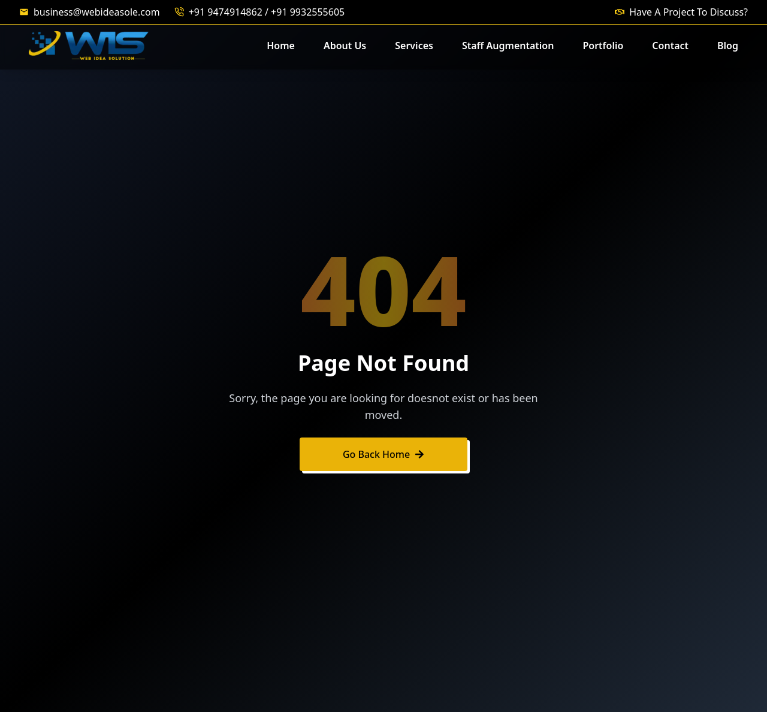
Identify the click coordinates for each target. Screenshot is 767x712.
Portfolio (602, 45)
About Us (345, 45)
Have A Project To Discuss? (688, 12)
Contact (670, 45)
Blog (727, 45)
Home (281, 45)
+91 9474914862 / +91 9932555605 (267, 12)
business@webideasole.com (97, 12)
